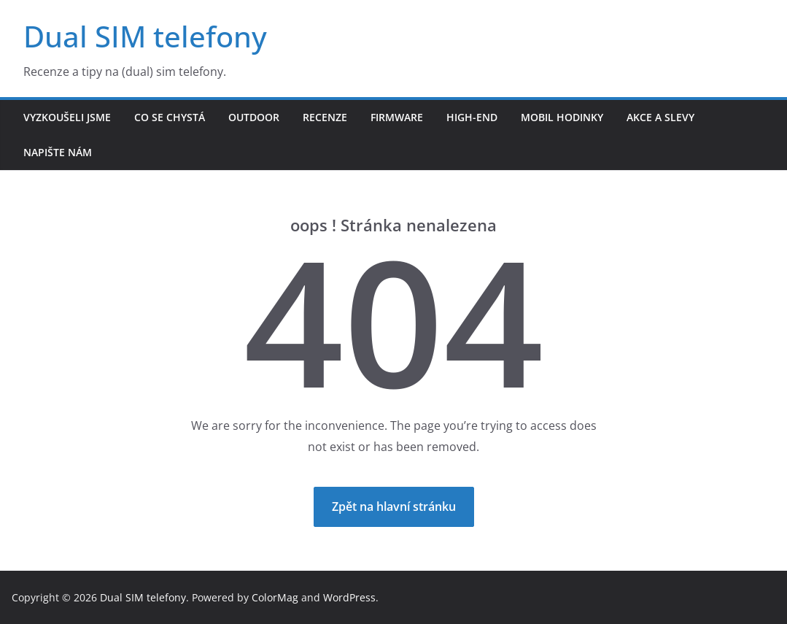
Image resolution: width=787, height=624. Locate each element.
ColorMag (275, 597)
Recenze (325, 117)
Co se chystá (169, 117)
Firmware (397, 117)
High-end (471, 117)
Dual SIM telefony (145, 36)
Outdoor (253, 117)
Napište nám (57, 152)
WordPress (349, 597)
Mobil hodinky (562, 117)
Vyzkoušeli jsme (67, 117)
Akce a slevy (660, 117)
